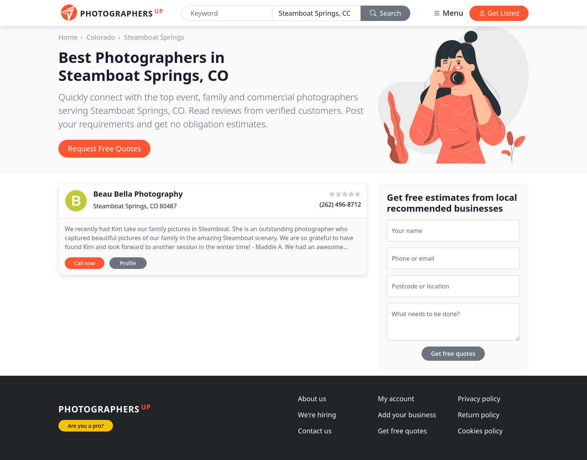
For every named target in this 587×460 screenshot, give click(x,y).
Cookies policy (480, 430)
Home (67, 37)
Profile (128, 263)
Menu (448, 13)
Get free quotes (453, 353)
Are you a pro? (86, 425)
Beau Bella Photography (138, 194)
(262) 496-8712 (340, 204)
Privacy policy (479, 398)
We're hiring (317, 414)
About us (312, 398)
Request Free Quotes (104, 148)
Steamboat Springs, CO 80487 (135, 206)
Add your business (407, 414)
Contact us (315, 430)
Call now (84, 263)
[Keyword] (227, 13)
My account (396, 398)
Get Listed (499, 13)
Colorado (100, 37)
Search (385, 13)
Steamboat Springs (154, 37)
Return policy (478, 414)
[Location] (316, 13)
